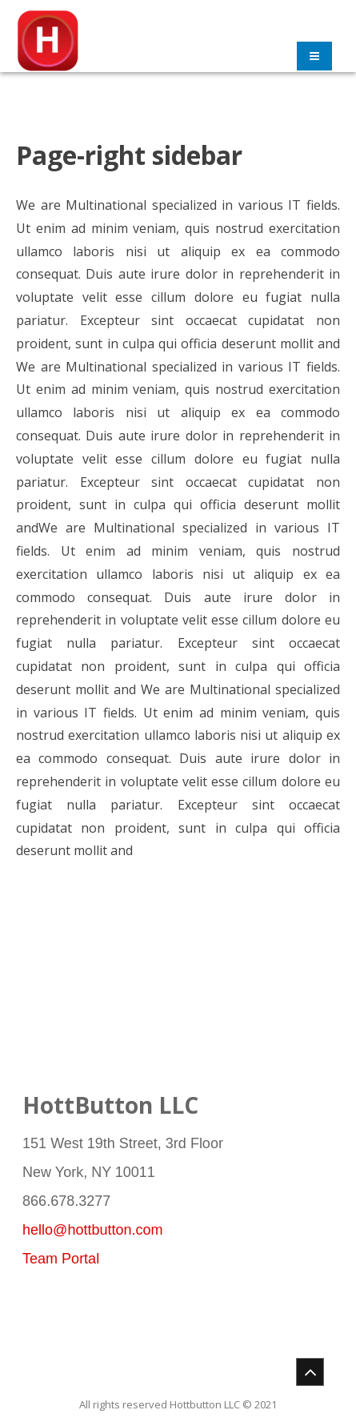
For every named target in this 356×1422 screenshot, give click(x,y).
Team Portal (60, 1259)
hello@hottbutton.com (92, 1230)
